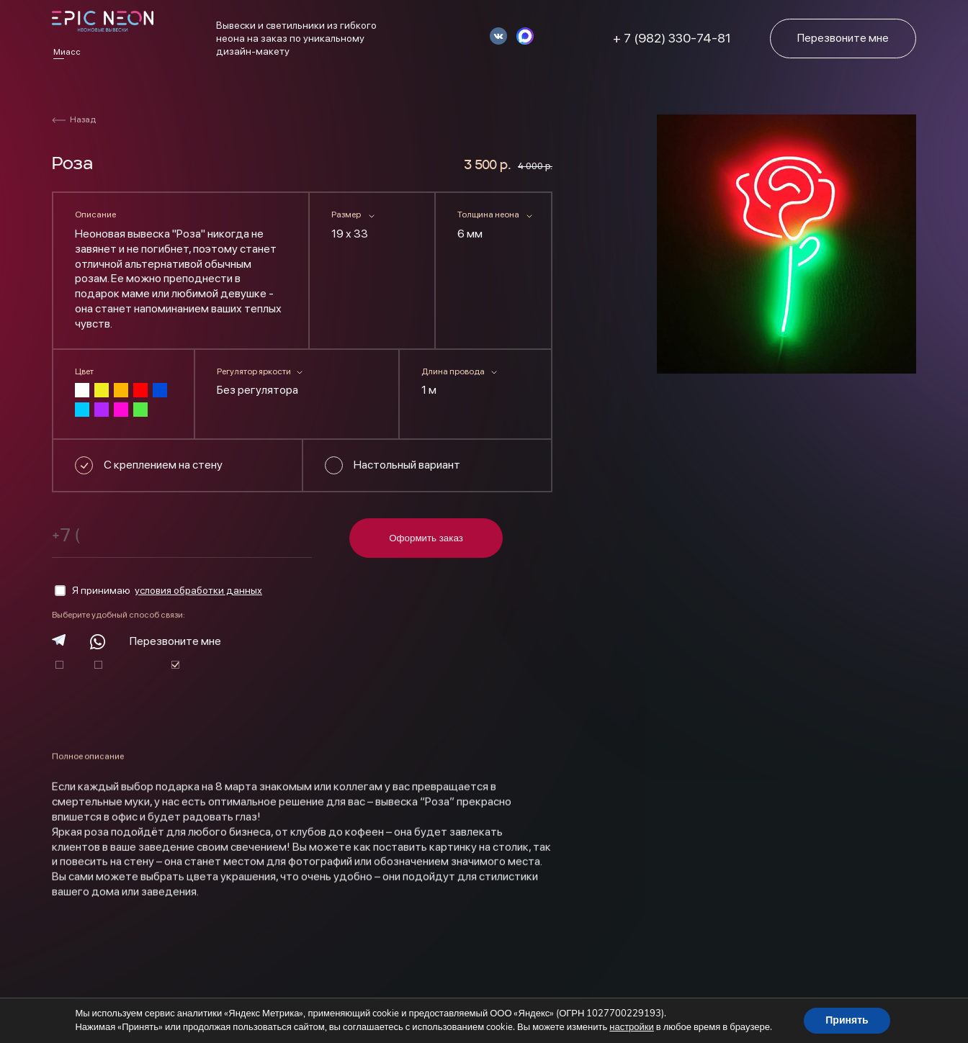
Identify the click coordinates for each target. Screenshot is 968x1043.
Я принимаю (158, 591)
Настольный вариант (407, 464)
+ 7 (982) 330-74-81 (672, 37)
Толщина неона (488, 214)
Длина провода (453, 371)
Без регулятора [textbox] (257, 390)
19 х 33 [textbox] (349, 233)
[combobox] (372, 237)
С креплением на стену (163, 464)
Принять (846, 1020)
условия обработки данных (198, 590)
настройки (631, 1027)
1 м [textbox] (428, 390)
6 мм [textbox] (470, 233)
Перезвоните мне (175, 641)
